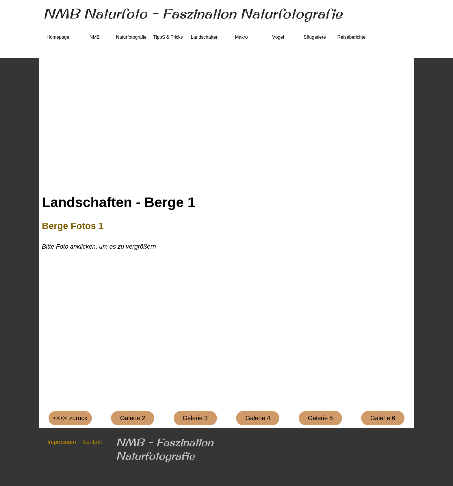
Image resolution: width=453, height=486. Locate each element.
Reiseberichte (351, 37)
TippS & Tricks (168, 37)
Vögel (278, 37)
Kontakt (92, 442)
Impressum (61, 442)
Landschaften (204, 37)
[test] (132, 418)
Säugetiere (315, 37)
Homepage (58, 37)
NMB (95, 37)
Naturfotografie (131, 37)
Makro (241, 37)
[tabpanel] (226, 235)
